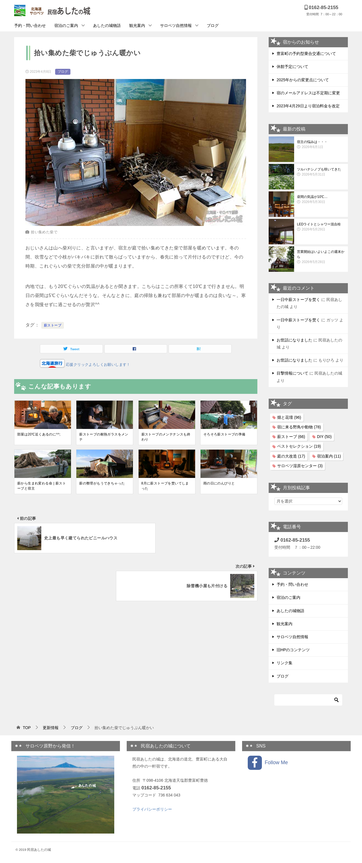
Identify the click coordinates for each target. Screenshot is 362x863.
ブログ (213, 25)
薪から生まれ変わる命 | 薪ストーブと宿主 (41, 485)
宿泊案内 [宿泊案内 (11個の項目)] (329, 456)
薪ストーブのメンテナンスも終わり (166, 436)
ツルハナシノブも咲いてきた (321, 172)
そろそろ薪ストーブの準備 (224, 434)
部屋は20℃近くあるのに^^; (39, 434)
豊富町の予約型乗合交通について (306, 53)
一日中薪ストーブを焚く (298, 299)
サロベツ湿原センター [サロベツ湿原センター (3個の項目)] (300, 465)
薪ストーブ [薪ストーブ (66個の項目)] (291, 436)
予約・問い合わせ (30, 25)
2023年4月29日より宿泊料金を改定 (308, 106)
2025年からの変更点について (303, 80)
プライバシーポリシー (152, 809)
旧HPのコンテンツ (293, 650)
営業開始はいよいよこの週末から (321, 257)
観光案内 (137, 25)
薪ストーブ (52, 325)
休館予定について (292, 66)
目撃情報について (292, 373)
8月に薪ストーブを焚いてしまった (165, 485)
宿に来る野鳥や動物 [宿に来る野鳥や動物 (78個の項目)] (299, 427)
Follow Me (268, 763)
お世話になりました (294, 340)
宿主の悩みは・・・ (321, 144)
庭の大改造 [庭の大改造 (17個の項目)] (291, 456)
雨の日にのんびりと (219, 483)
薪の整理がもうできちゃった (102, 483)
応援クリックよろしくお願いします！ (97, 364)
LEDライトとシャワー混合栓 (321, 227)
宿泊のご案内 (66, 25)
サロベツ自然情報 (176, 25)
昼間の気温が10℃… (321, 199)
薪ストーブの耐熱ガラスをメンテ (103, 436)
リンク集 (284, 663)
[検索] (308, 700)
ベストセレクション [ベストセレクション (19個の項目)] (299, 446)
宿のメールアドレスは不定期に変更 (308, 93)
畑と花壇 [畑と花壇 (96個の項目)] (289, 417)
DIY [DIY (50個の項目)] (324, 436)
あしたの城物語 (107, 25)
